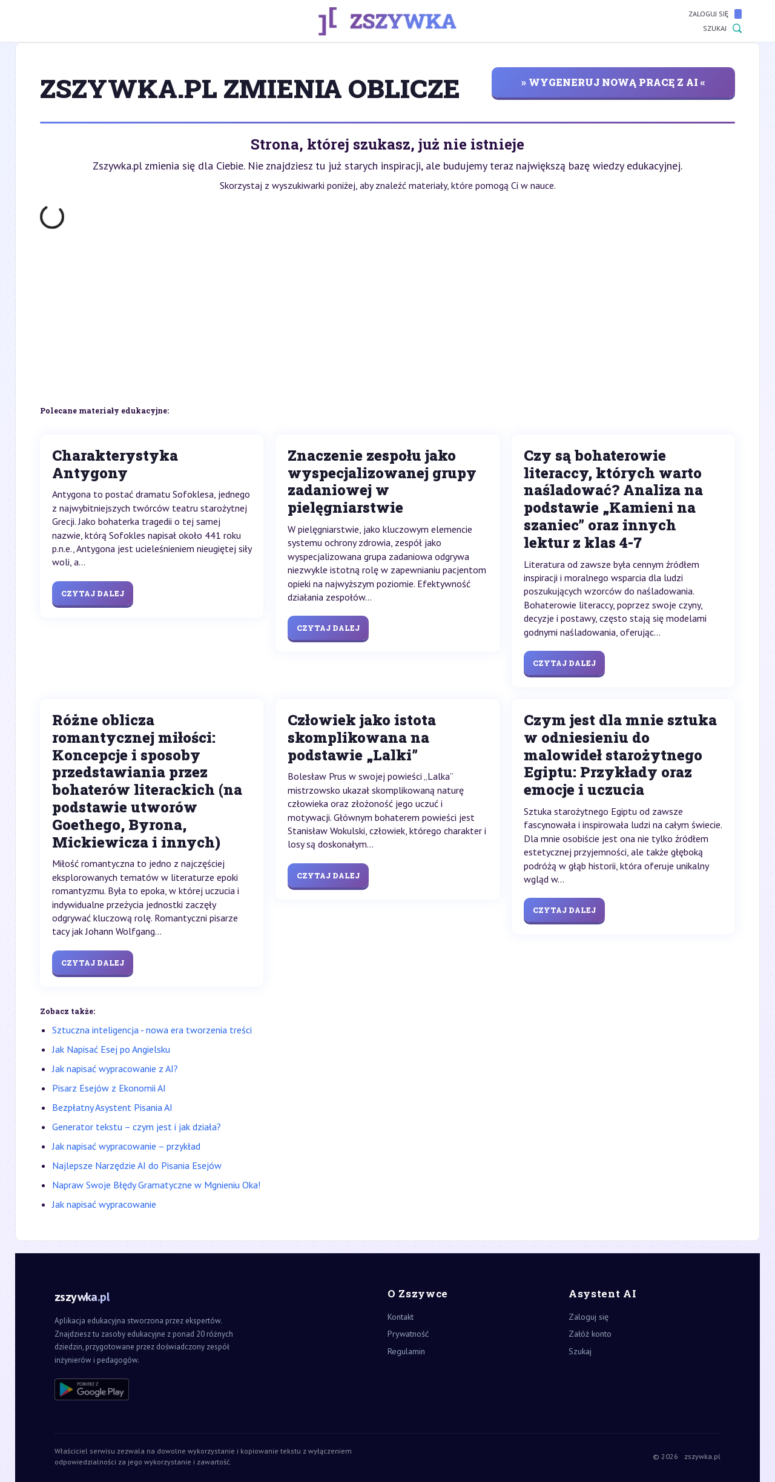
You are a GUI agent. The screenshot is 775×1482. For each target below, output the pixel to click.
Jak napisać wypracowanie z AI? (115, 1068)
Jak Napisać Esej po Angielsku (111, 1049)
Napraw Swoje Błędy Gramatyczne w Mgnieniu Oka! (156, 1185)
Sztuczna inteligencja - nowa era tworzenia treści (152, 1030)
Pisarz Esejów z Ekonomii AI (109, 1088)
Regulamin (406, 1351)
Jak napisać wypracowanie (104, 1204)
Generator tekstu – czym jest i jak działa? (136, 1127)
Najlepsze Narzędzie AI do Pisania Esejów (137, 1165)
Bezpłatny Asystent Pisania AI (112, 1107)
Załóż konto (590, 1333)
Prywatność (408, 1333)
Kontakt (401, 1316)
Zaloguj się (715, 14)
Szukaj (722, 28)
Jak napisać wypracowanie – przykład (126, 1146)
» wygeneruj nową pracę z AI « (613, 82)
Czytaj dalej (92, 593)
